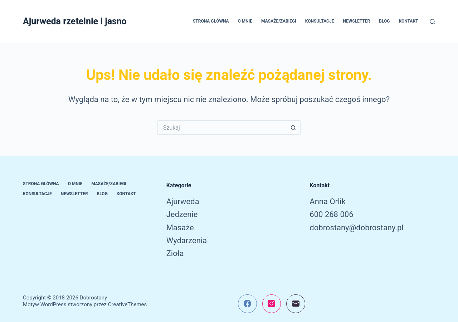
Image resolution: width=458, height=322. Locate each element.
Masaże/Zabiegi (278, 21)
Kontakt (408, 21)
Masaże (180, 227)
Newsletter (356, 21)
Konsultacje (319, 21)
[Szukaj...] (221, 127)
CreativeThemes (127, 304)
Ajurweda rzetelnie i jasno (75, 21)
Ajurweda (182, 201)
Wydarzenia (186, 240)
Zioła (175, 253)
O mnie (245, 21)
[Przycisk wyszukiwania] (293, 127)
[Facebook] (247, 303)
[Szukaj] (432, 21)
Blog (384, 21)
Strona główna (211, 21)
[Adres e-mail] (295, 303)
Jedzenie (182, 214)
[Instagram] (271, 303)
